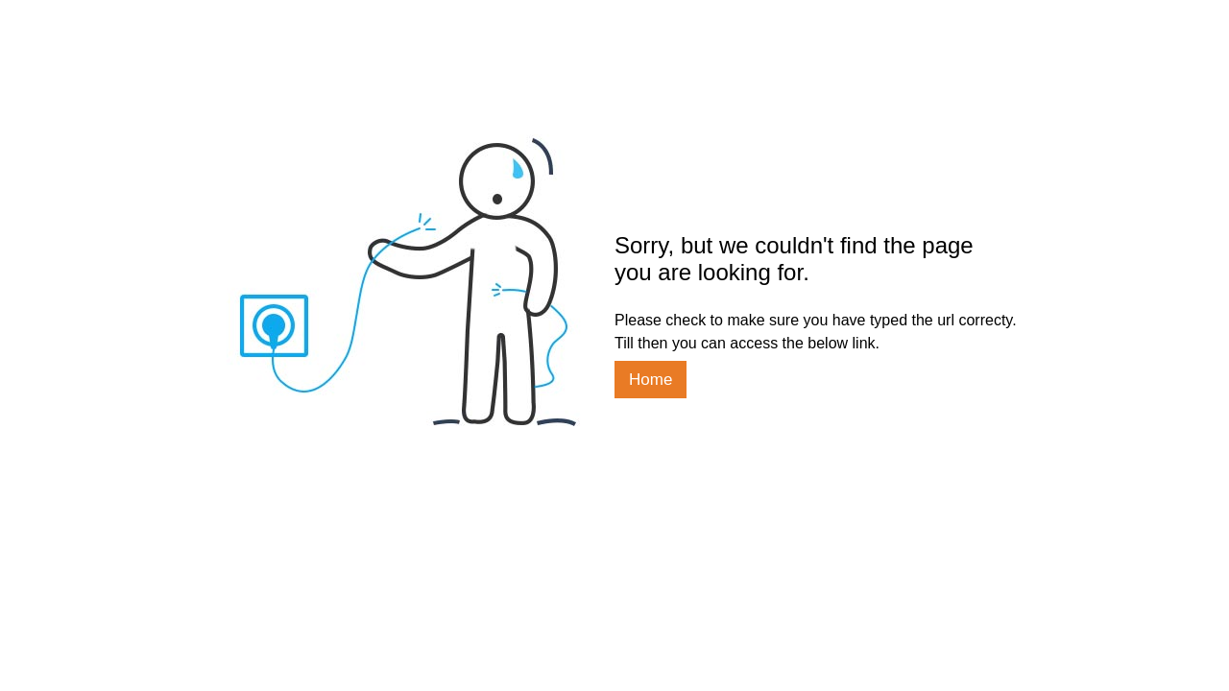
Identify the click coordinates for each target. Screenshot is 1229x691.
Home (650, 379)
